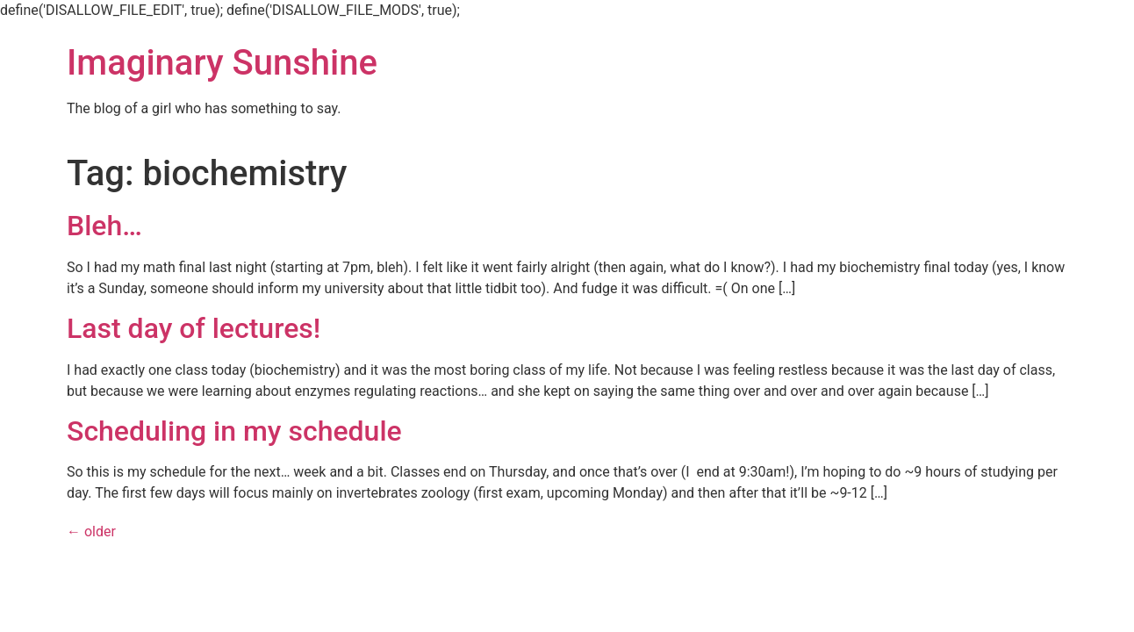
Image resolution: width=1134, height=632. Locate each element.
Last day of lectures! (193, 328)
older (91, 531)
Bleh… (104, 225)
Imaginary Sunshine (222, 62)
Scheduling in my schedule (234, 431)
